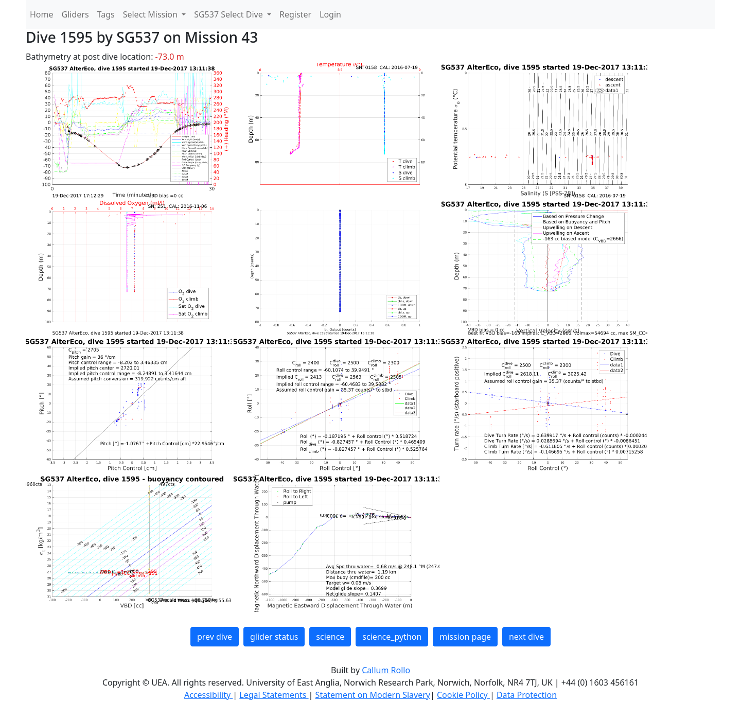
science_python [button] (391, 636)
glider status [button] (274, 636)
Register (295, 14)
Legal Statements (273, 694)
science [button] (330, 636)
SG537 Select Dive (229, 14)
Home (42, 14)
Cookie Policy (463, 694)
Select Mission (151, 14)
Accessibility (208, 694)
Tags (106, 14)
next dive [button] (526, 636)
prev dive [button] (214, 636)
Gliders (75, 14)
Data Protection (527, 694)
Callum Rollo (386, 670)
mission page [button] (465, 636)
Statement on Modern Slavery (372, 694)
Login (330, 14)
